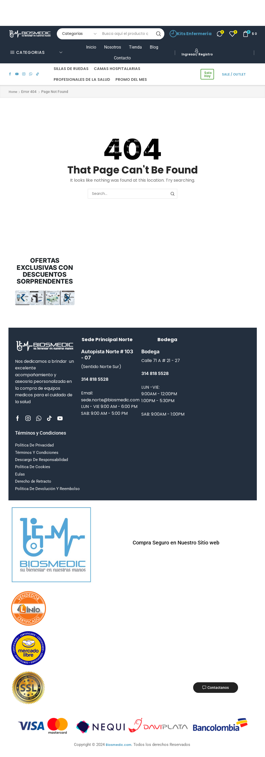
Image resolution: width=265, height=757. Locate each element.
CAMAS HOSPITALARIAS (117, 68)
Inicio (91, 47)
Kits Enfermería (191, 33)
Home (13, 92)
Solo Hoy (208, 74)
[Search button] (158, 33)
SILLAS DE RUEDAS (71, 68)
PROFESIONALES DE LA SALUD (82, 79)
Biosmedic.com (118, 744)
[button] (22, 298)
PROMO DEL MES (131, 79)
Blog (154, 47)
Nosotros (112, 47)
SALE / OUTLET (234, 74)
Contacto (122, 57)
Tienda (135, 47)
